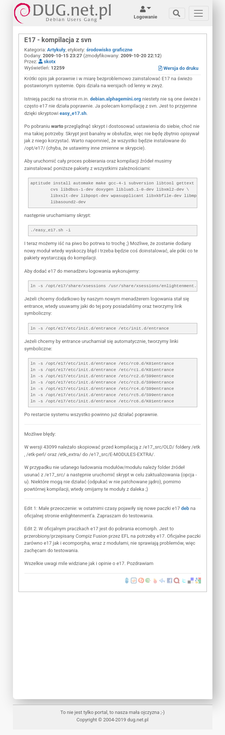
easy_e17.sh (72, 113)
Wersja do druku (178, 68)
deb (185, 508)
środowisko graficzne (109, 49)
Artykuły (56, 49)
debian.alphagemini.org (115, 99)
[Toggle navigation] (177, 13)
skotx (46, 61)
